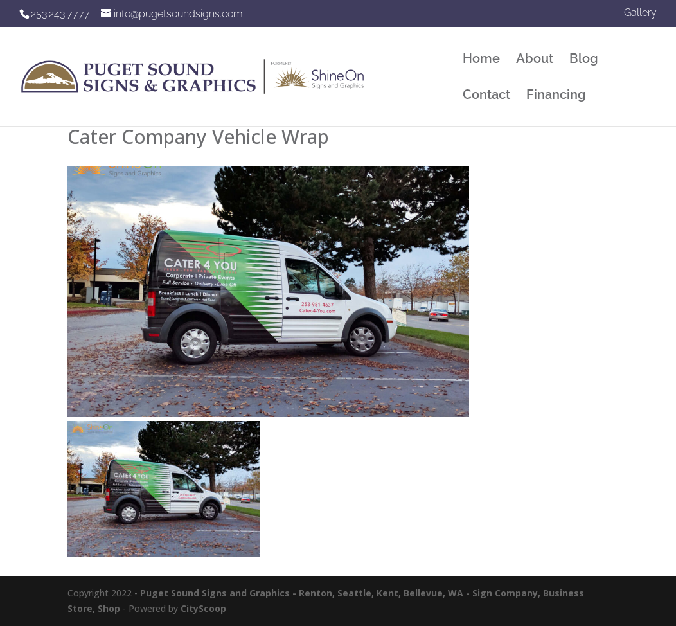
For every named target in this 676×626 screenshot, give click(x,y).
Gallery (640, 13)
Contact (486, 96)
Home (481, 60)
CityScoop (203, 608)
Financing (556, 96)
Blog (583, 60)
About (534, 60)
